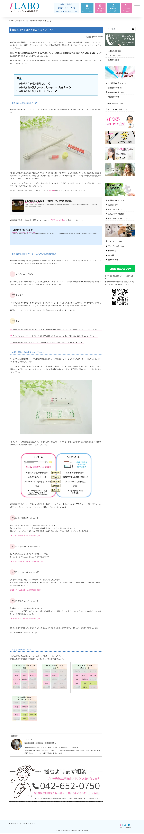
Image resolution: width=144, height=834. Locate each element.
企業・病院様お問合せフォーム (119, 218)
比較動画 (52, 191)
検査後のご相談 (113, 60)
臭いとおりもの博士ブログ (117, 109)
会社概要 (111, 255)
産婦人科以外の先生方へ (116, 214)
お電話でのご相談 (114, 51)
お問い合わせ (14, 824)
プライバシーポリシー (28, 824)
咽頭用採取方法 (113, 97)
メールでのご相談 (114, 55)
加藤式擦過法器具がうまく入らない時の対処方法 (43, 87)
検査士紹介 (112, 250)
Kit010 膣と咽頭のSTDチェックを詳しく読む (25, 536)
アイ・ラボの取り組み (116, 246)
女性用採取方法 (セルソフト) (118, 83)
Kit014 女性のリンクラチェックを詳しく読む (25, 618)
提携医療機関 (113, 259)
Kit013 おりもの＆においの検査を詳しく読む (25, 590)
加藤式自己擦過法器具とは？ (33, 83)
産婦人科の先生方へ (115, 209)
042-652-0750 (66, 7)
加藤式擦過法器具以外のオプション (37, 91)
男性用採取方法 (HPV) (116, 92)
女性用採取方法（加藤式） (56, 220)
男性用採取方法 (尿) (115, 88)
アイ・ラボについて (115, 241)
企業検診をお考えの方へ (116, 200)
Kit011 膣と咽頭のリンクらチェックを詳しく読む (27, 561)
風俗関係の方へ (113, 204)
